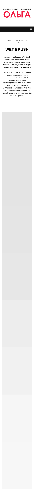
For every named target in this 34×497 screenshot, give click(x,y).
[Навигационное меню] (31, 29)
